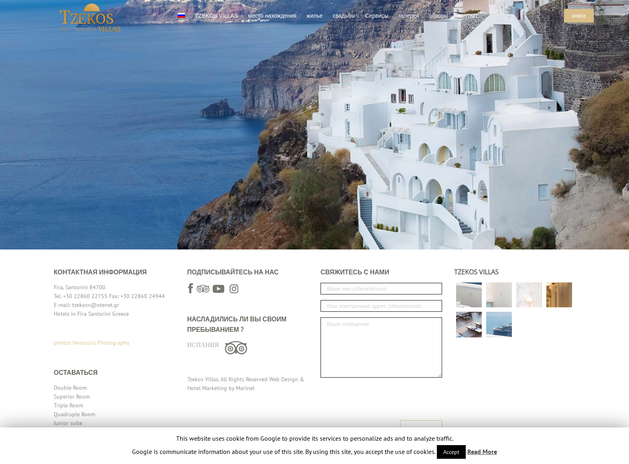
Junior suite (68, 423)
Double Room (70, 387)
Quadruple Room (74, 414)
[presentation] (381, 399)
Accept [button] (451, 452)
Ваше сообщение (381, 347)
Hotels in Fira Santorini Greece (91, 313)
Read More (482, 452)
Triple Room (68, 405)
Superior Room (72, 396)
